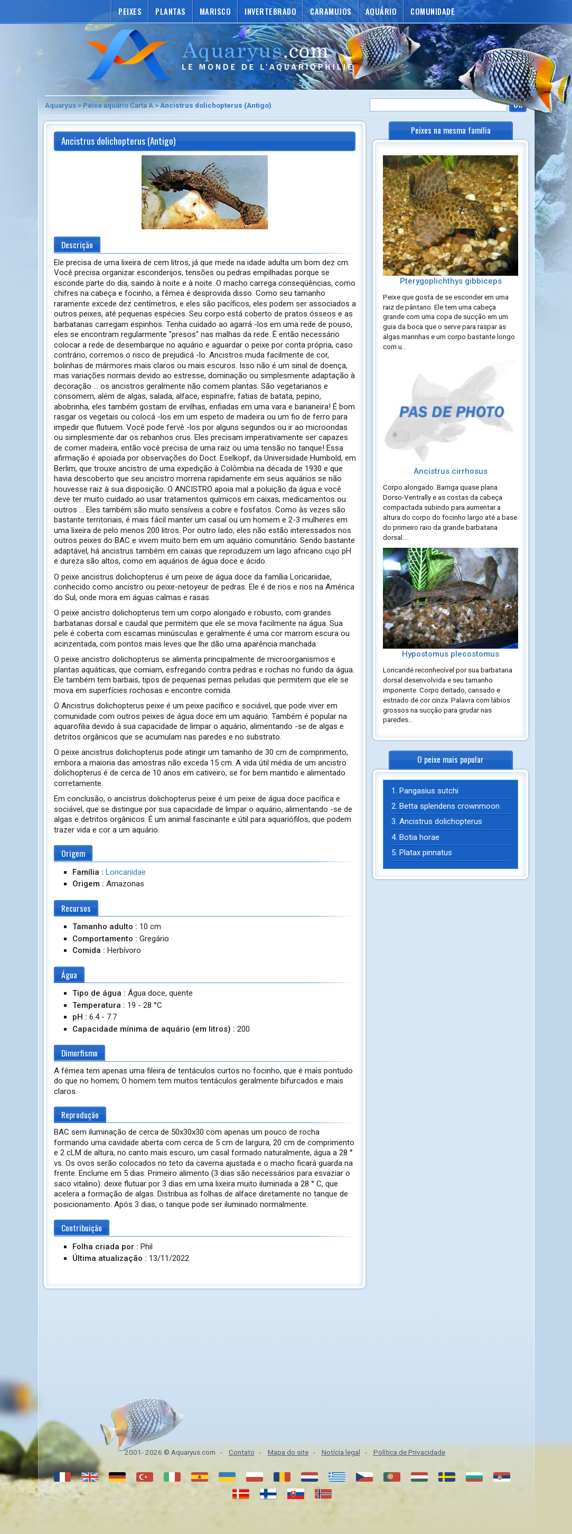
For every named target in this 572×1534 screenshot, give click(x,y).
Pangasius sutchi (428, 791)
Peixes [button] (130, 11)
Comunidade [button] (432, 11)
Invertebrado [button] (270, 11)
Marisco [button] (215, 11)
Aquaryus (60, 105)
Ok (517, 104)
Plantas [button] (170, 11)
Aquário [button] (381, 11)
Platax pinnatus (425, 852)
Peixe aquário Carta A (118, 105)
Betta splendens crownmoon (449, 806)
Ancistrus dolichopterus (440, 821)
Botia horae (419, 837)
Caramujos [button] (331, 11)
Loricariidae (126, 872)
